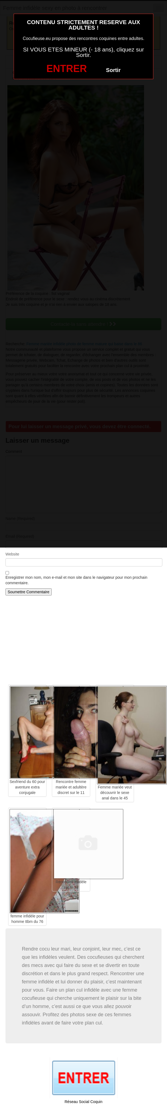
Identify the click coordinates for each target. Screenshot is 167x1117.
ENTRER (66, 68)
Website (12, 554)
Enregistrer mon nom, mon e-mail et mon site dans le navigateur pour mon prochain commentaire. (76, 580)
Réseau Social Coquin (83, 1101)
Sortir (113, 70)
